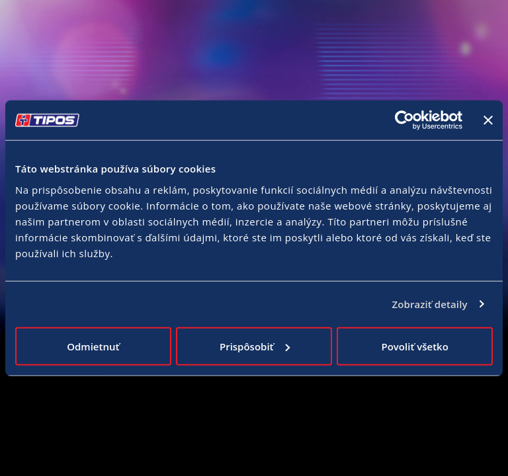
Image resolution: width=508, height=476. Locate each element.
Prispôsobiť (255, 345)
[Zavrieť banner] (488, 120)
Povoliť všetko (414, 345)
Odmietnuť (93, 345)
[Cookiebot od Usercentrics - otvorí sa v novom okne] (404, 120)
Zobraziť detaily (429, 304)
